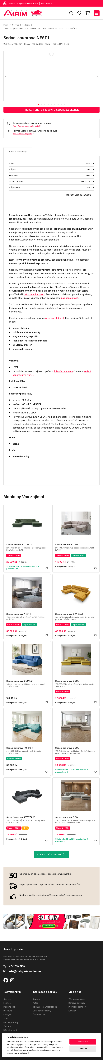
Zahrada (7, 1026)
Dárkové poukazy (76, 1003)
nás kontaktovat (69, 298)
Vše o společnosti (76, 999)
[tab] (38, 104)
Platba (35, 1003)
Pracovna (7, 1011)
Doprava (36, 999)
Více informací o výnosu (23, 134)
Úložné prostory (10, 1022)
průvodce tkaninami (34, 294)
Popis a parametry (17, 151)
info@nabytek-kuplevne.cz (27, 971)
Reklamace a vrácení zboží (45, 1007)
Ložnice (7, 1003)
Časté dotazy (39, 1014)
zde (47, 1050)
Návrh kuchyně (10, 1030)
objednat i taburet (54, 318)
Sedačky (26, 25)
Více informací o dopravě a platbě (27, 126)
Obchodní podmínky (42, 1011)
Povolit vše (83, 1042)
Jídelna (6, 1018)
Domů (5, 25)
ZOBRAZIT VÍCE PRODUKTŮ (52, 854)
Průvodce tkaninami (77, 1007)
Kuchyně (7, 1014)
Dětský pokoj (9, 1007)
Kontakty (72, 1011)
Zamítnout (82, 1049)
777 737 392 (17, 966)
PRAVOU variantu (63, 371)
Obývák (15, 25)
